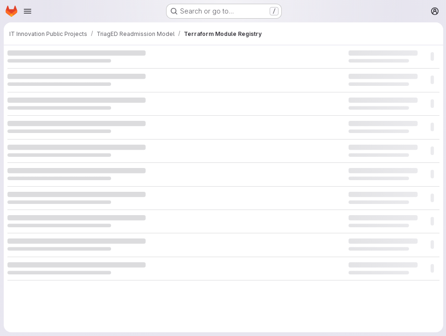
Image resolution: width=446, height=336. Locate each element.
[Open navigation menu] (27, 11)
